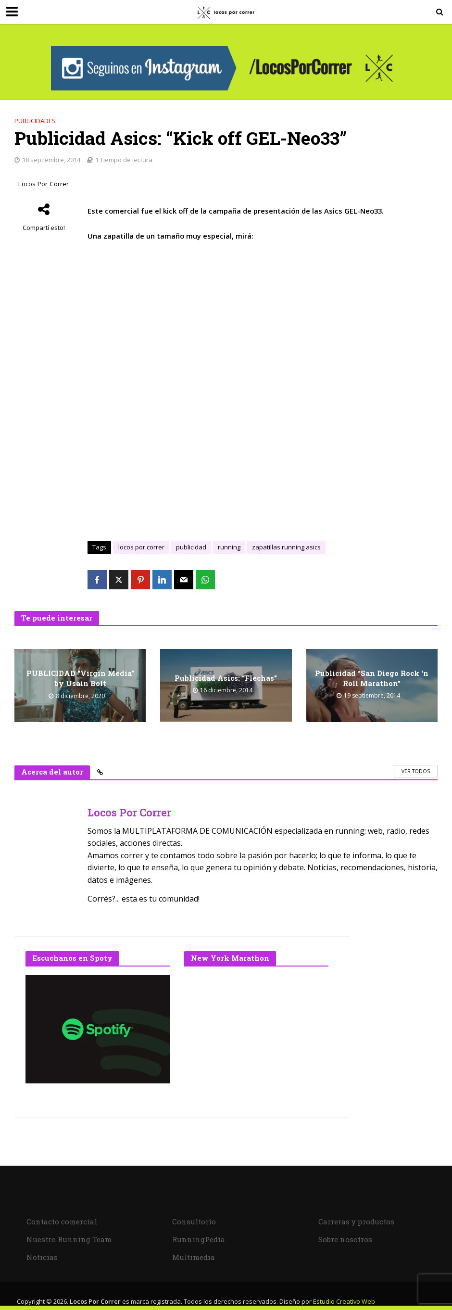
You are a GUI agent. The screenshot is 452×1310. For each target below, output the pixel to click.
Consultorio (194, 1221)
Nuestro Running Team (69, 1239)
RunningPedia (198, 1239)
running (229, 547)
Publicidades (35, 120)
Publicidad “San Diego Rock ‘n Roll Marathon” (371, 678)
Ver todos (416, 771)
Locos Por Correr (43, 184)
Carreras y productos (356, 1221)
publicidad (191, 547)
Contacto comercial (61, 1221)
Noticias (42, 1257)
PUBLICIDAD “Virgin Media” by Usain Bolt (80, 678)
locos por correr (141, 547)
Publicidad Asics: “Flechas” (226, 678)
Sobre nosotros (345, 1239)
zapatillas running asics (286, 547)
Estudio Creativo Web (344, 1301)
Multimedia (193, 1257)
